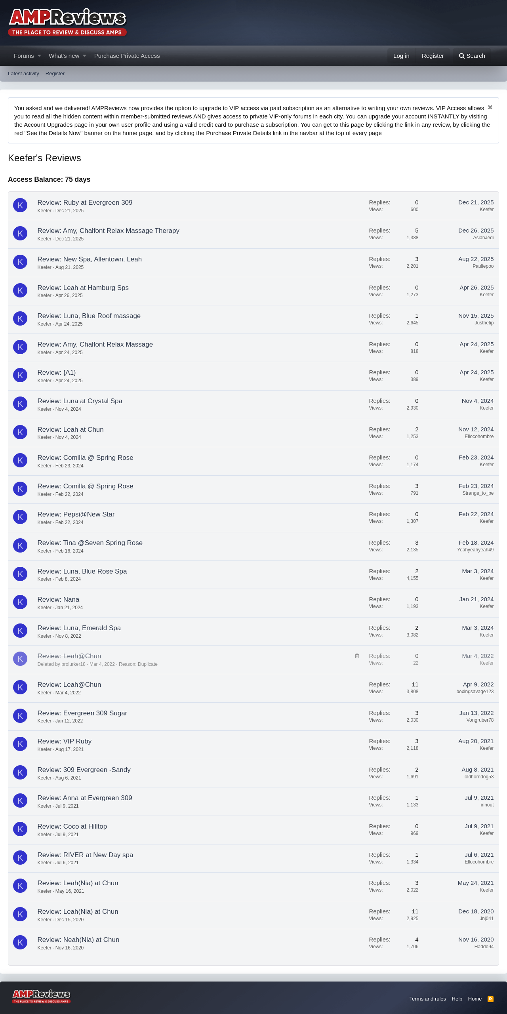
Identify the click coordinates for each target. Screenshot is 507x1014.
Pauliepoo (483, 266)
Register (55, 73)
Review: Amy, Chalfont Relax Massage (95, 344)
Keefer (44, 210)
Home (475, 999)
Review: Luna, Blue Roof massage (89, 316)
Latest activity (23, 73)
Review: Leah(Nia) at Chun (78, 883)
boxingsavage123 (475, 691)
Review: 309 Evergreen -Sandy (84, 770)
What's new (64, 55)
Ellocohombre (479, 436)
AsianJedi (483, 237)
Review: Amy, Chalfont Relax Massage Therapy (108, 230)
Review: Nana (59, 599)
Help (457, 999)
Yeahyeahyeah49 (475, 550)
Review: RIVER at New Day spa (85, 855)
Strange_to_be (478, 493)
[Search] (472, 55)
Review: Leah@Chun (69, 656)
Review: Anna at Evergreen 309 (85, 798)
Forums (24, 55)
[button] (39, 55)
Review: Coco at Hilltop (72, 826)
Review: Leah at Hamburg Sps (83, 288)
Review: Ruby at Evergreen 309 (85, 202)
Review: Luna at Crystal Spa (80, 401)
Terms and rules (428, 999)
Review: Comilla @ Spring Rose (85, 457)
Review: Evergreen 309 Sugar (83, 713)
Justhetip (484, 323)
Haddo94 (484, 946)
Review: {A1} (57, 372)
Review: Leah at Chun (71, 429)
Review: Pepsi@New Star (76, 514)
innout (487, 805)
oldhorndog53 (479, 777)
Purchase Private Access (127, 55)
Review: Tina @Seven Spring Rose (90, 543)
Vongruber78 (480, 720)
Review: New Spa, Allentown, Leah (90, 259)
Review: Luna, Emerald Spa (79, 628)
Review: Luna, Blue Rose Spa (82, 571)
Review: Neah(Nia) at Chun (79, 939)
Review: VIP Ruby (65, 741)
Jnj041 (487, 918)
